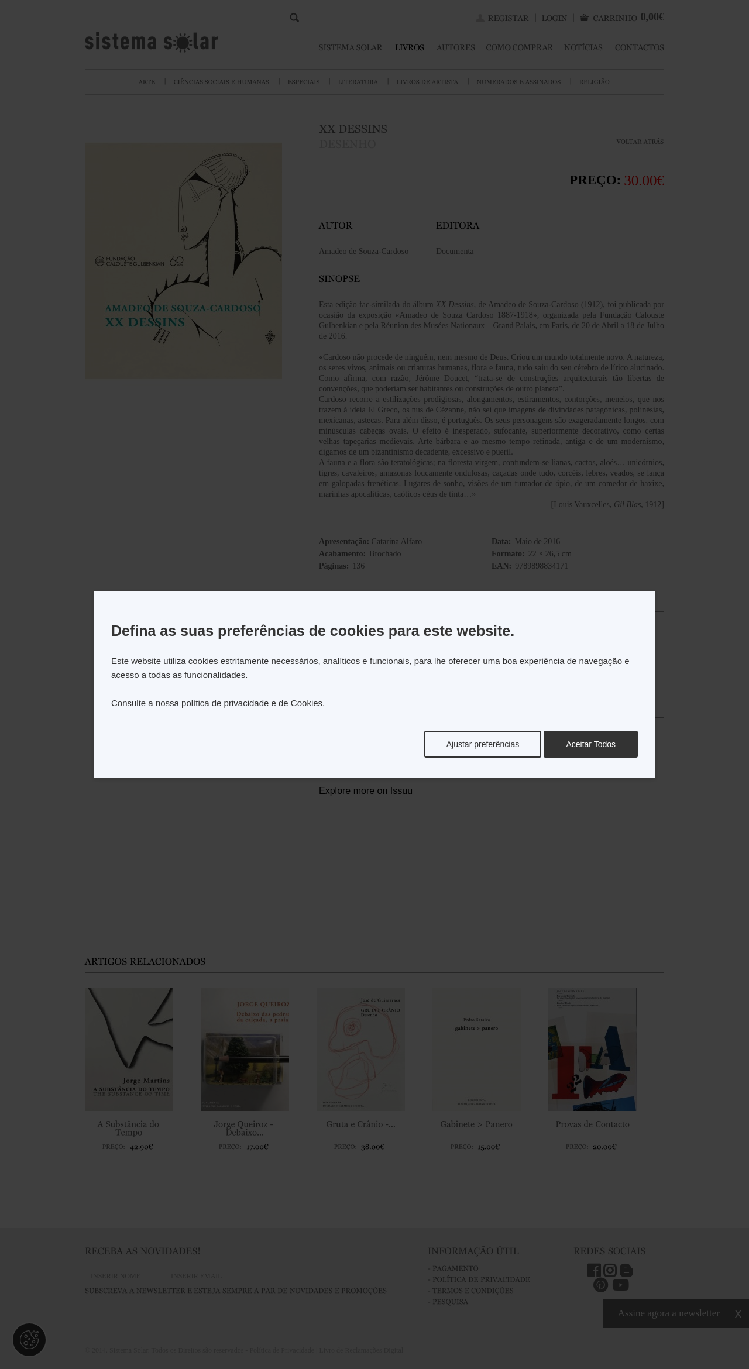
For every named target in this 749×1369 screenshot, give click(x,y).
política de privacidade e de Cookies (251, 703)
